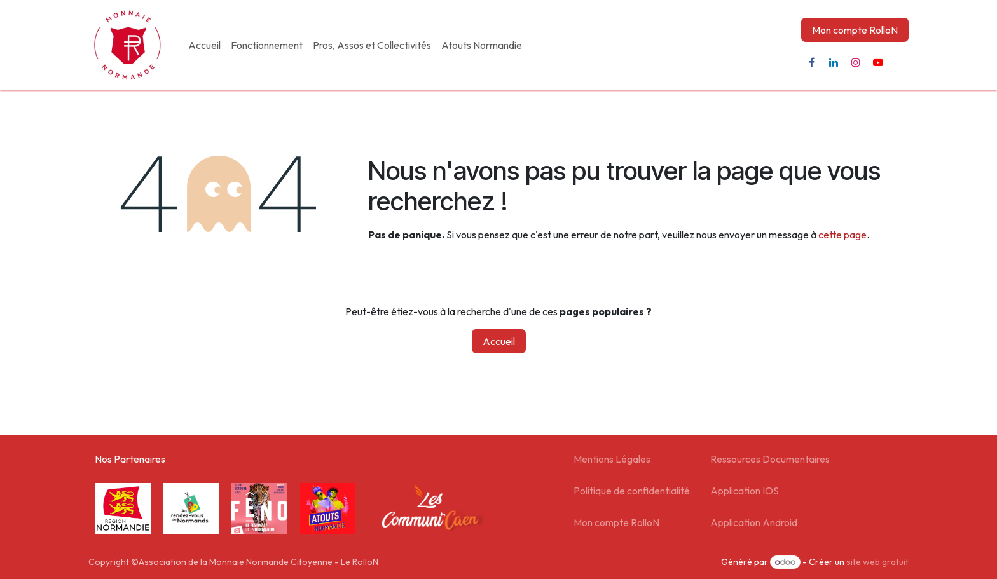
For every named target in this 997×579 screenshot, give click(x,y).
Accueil (499, 341)
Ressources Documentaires (770, 459)
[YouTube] (878, 62)
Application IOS (744, 490)
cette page (842, 234)
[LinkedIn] (833, 62)
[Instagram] (856, 62)
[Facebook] (811, 62)
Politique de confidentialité (632, 490)
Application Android (753, 522)
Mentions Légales (612, 459)
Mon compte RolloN (855, 30)
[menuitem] (204, 45)
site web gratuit (877, 562)
